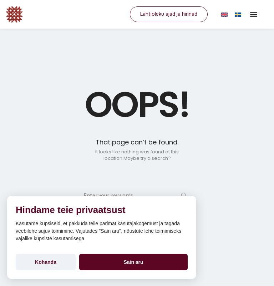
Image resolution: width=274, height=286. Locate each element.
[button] (253, 14)
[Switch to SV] (238, 14)
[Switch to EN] (224, 14)
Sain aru (133, 262)
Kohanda (45, 262)
